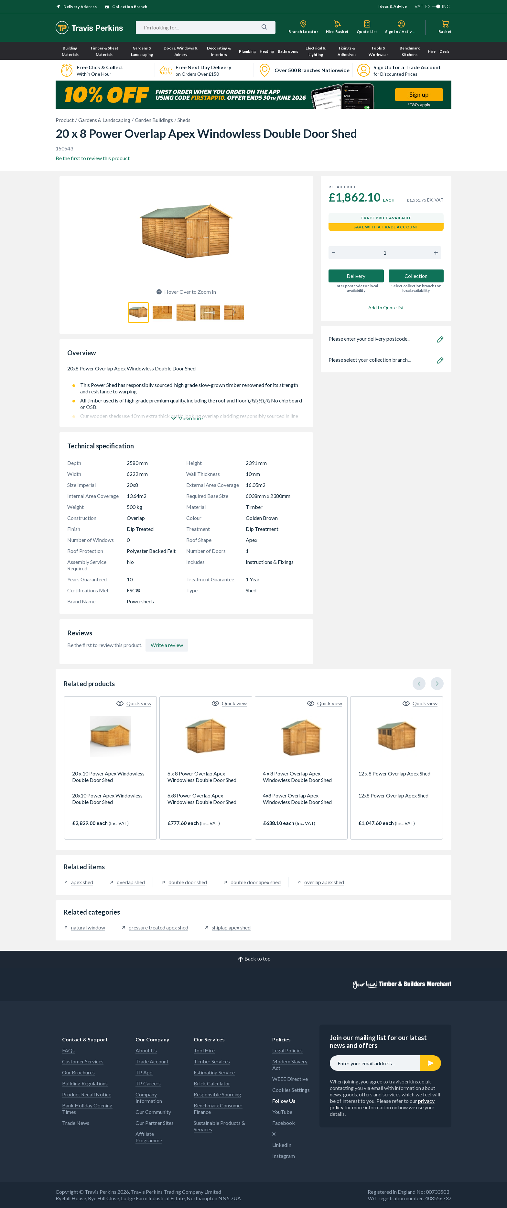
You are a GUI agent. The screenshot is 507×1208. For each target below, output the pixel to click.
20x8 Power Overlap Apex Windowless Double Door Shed (186, 371)
